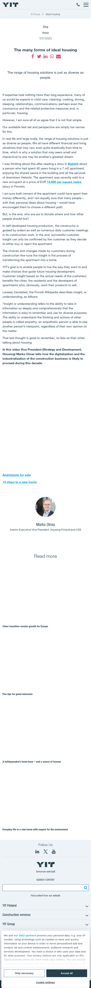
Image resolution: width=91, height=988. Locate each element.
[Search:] (85, 888)
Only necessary (24, 973)
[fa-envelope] (58, 56)
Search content (45, 879)
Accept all (67, 973)
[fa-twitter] (39, 56)
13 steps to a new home (20, 481)
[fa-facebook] (33, 56)
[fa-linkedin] (45, 56)
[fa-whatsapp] (52, 56)
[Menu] (85, 5)
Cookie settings (45, 982)
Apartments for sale (17, 474)
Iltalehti (73, 164)
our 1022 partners (25, 935)
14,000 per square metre (64, 182)
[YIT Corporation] (53, 851)
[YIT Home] (10, 5)
